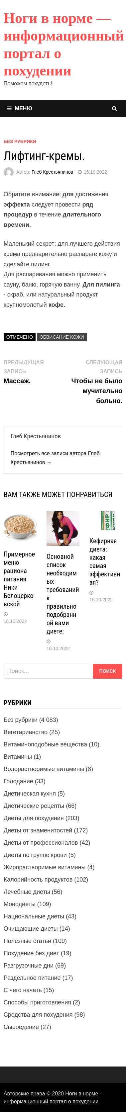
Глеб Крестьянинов (52, 172)
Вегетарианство (26, 732)
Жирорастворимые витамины (45, 867)
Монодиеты (20, 904)
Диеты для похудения (34, 818)
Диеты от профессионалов (41, 842)
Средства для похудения (38, 1014)
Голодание (18, 781)
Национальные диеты (34, 916)
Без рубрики (20, 141)
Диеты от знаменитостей (38, 830)
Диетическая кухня (30, 793)
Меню (19, 108)
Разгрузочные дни (29, 965)
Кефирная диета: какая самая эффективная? (104, 561)
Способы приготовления (37, 1002)
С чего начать (23, 990)
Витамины (18, 756)
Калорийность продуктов (38, 879)
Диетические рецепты (34, 806)
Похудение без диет (31, 953)
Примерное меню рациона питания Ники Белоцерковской (19, 579)
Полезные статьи (27, 941)
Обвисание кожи (62, 337)
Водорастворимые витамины (44, 769)
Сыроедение (21, 1027)
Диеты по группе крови (35, 855)
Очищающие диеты (31, 928)
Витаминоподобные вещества (45, 744)
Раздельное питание (32, 978)
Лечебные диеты (27, 892)
